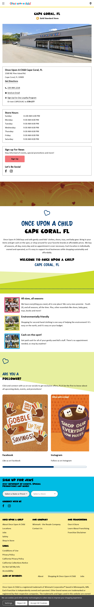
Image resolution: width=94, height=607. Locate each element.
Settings (8, 603)
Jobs (4, 532)
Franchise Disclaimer (77, 532)
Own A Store (73, 524)
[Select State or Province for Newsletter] (16, 494)
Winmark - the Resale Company (46, 524)
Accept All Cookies (38, 603)
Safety (5, 537)
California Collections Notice (15, 563)
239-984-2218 (13, 88)
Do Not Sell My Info (11, 567)
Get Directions (11, 81)
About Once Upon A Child (13, 524)
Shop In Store (8, 541)
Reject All (21, 603)
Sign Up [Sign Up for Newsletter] (14, 159)
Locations (6, 528)
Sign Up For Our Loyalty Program (21, 98)
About (40, 576)
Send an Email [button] (13, 93)
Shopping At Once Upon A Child (62, 576)
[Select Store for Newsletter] (44, 494)
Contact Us (37, 528)
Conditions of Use (10, 551)
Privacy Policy (8, 555)
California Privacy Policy (13, 559)
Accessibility (7, 571)
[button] (3, 3)
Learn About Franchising (78, 528)
